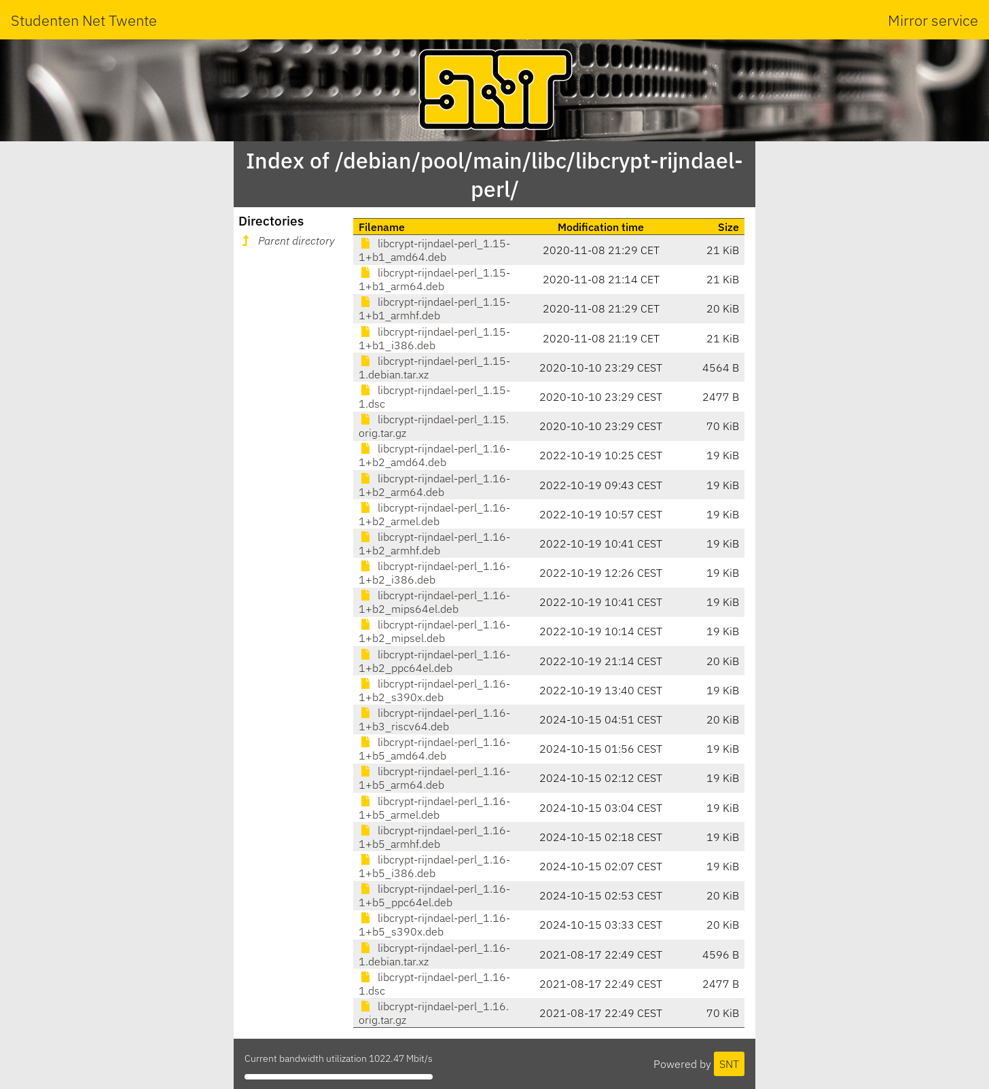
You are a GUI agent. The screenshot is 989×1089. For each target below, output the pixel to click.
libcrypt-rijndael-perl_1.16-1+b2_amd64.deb (434, 455)
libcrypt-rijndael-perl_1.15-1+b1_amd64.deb (434, 250)
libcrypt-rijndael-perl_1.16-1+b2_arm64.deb (434, 485)
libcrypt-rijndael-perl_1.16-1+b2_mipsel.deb (434, 631)
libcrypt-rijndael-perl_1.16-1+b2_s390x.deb (434, 690)
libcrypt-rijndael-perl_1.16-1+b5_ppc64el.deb (434, 895)
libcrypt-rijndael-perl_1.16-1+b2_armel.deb (434, 514)
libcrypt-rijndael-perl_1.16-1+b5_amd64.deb (434, 748)
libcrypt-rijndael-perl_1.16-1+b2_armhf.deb (434, 543)
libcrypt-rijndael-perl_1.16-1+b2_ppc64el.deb (434, 661)
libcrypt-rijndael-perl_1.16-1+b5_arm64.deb (434, 777)
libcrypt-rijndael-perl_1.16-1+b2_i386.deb (434, 572)
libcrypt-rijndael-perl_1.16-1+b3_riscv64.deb (434, 719)
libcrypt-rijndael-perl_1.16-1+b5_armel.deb (434, 807)
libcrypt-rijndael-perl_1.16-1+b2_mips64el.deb (434, 601)
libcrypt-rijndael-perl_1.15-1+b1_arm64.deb (434, 279)
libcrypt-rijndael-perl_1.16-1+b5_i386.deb (434, 866)
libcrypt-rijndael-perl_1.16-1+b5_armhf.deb (434, 837)
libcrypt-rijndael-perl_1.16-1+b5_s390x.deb (434, 924)
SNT (729, 1064)
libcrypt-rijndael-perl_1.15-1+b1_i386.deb (434, 338)
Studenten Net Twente (84, 20)
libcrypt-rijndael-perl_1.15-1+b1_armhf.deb (434, 308)
